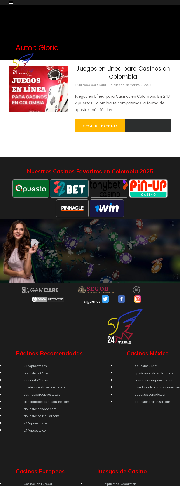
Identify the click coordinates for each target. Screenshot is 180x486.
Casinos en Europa (38, 484)
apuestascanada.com (40, 409)
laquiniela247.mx (36, 380)
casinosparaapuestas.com (43, 394)
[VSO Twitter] (105, 301)
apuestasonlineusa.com (41, 416)
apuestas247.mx (36, 373)
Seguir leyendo (100, 125)
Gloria (101, 85)
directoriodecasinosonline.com (46, 402)
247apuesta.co (35, 430)
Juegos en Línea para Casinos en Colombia (123, 73)
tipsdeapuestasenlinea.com (44, 387)
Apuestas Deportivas (120, 484)
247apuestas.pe (36, 423)
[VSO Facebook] (121, 301)
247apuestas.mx (36, 366)
